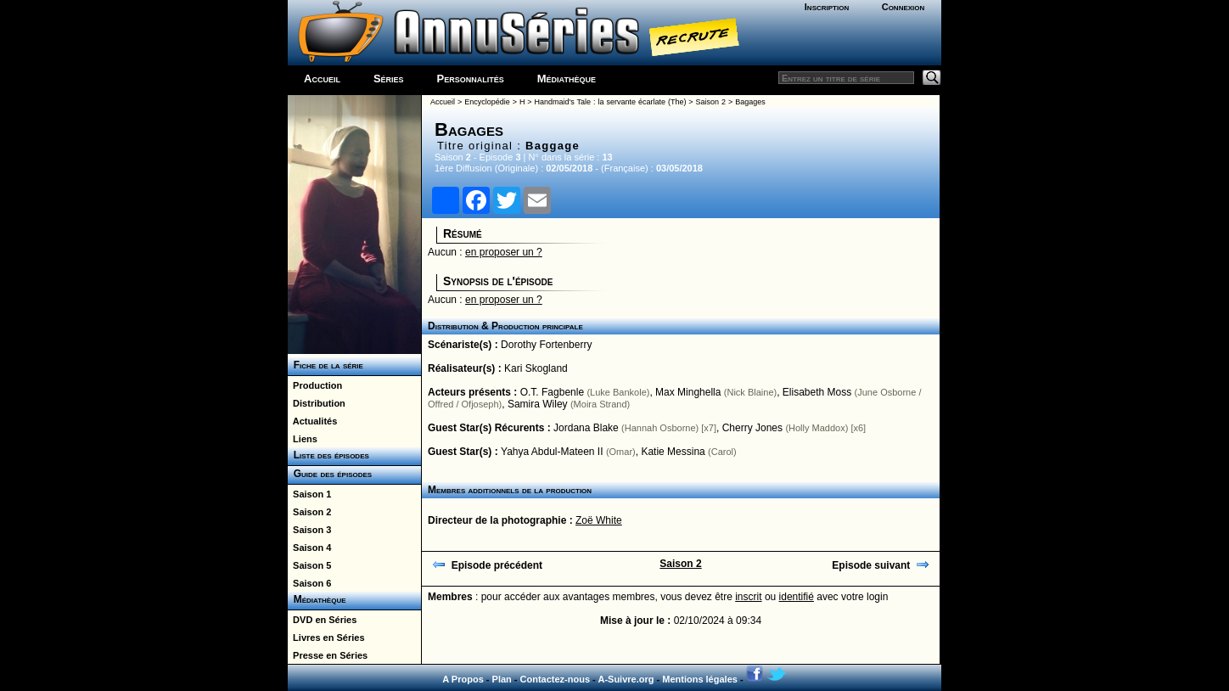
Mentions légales (700, 679)
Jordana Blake (586, 428)
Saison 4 (309, 547)
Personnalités (470, 78)
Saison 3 (309, 530)
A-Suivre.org (626, 679)
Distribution (316, 403)
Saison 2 (309, 512)
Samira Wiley (538, 404)
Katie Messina (672, 452)
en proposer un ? (503, 252)
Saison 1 (309, 494)
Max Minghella (688, 392)
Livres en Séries (326, 637)
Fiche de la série (325, 365)
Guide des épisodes (330, 474)
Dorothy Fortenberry (546, 345)
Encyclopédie (487, 102)
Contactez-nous (555, 679)
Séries (388, 78)
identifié (796, 597)
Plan (502, 679)
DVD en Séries (322, 620)
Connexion (903, 7)
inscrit (748, 597)
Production (315, 385)
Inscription (827, 7)
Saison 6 (309, 583)
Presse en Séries (328, 655)
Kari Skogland (536, 368)
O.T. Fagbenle (552, 392)
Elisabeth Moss (817, 392)
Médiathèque (566, 78)
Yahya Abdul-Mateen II (552, 452)
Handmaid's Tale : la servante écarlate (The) (611, 102)
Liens (302, 439)
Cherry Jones (752, 428)
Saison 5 (309, 565)
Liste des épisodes (328, 455)
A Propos (463, 679)
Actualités (312, 421)
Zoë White (598, 520)
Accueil (322, 78)
